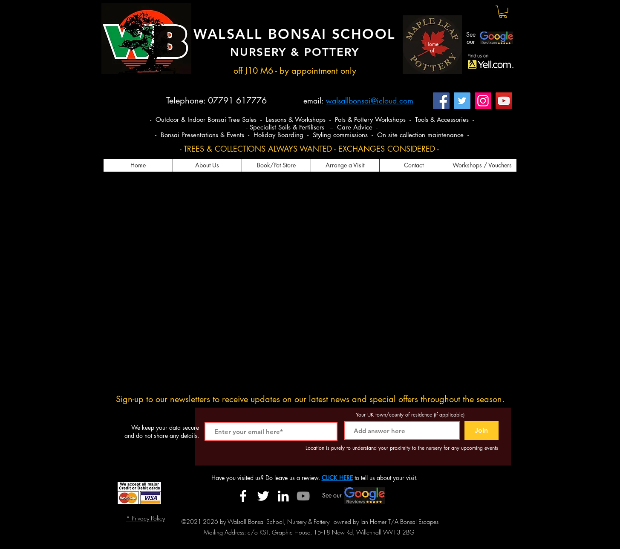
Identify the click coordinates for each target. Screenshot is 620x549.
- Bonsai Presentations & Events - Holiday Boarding (230, 135)
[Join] (481, 430)
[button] (503, 12)
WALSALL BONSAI (262, 33)
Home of (431, 47)
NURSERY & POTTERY (294, 52)
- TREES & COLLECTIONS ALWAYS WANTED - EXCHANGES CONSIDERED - (309, 149)
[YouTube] (504, 100)
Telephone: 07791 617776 (216, 100)
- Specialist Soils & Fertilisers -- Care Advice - (312, 127)
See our (471, 38)
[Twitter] (462, 100)
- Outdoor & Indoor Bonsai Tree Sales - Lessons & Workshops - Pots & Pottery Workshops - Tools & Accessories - (312, 119)
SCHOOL (364, 33)
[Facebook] (441, 100)
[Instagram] (483, 100)
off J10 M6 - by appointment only (295, 70)
